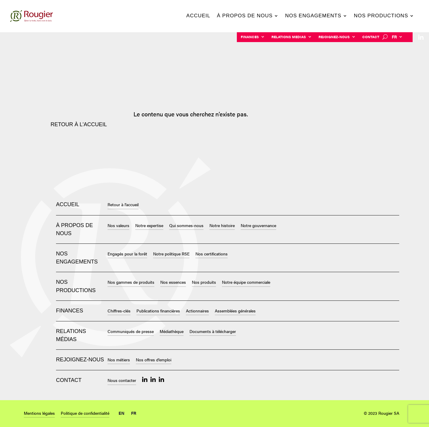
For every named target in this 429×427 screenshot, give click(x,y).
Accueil (198, 16)
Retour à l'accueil (79, 124)
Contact (370, 37)
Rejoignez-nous (334, 37)
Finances (250, 37)
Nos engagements (313, 16)
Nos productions (381, 16)
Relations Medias (288, 37)
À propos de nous (245, 16)
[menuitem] (397, 38)
